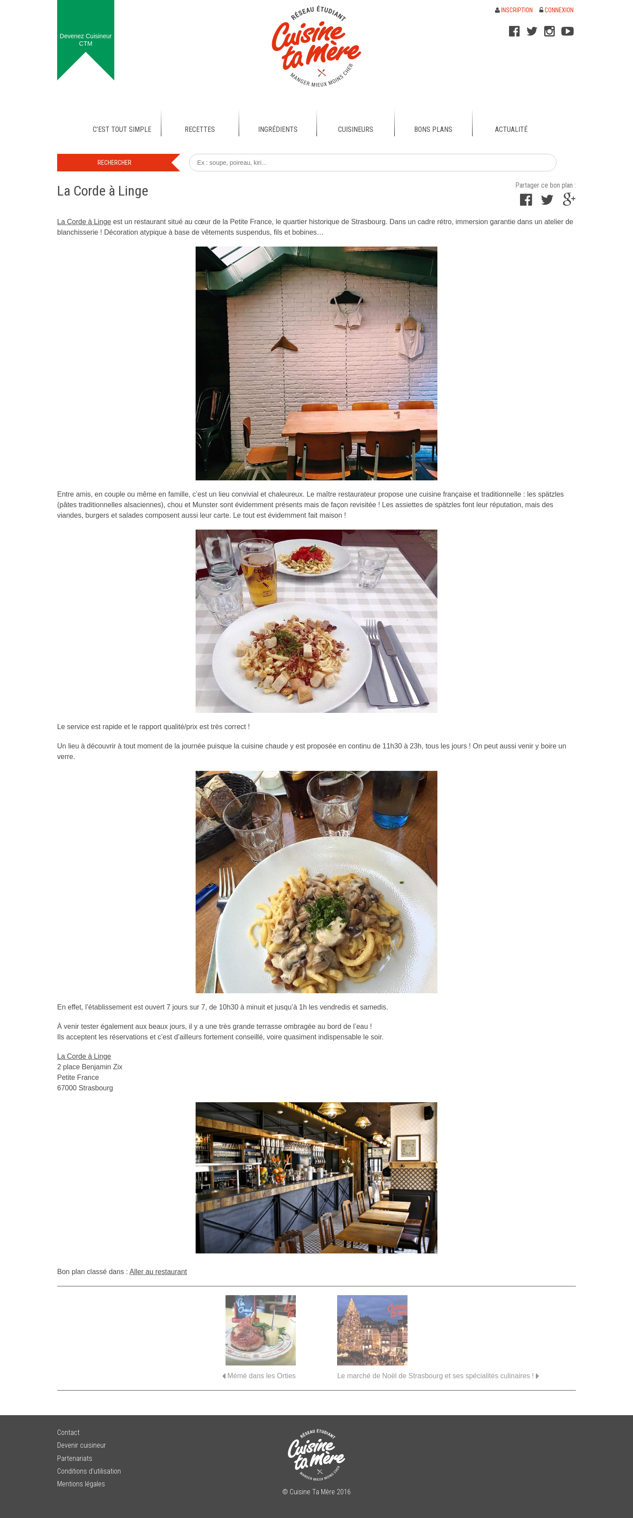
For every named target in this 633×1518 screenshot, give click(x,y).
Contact (68, 1432)
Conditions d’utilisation (89, 1471)
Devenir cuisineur (81, 1445)
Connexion (556, 10)
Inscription (514, 10)
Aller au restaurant (158, 1271)
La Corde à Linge (84, 221)
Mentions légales (81, 1484)
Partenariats (74, 1458)
